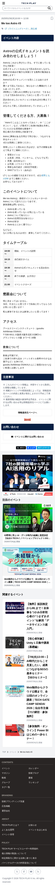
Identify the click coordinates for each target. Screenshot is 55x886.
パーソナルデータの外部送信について (19, 863)
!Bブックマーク (44, 448)
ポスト (21, 448)
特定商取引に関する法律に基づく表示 (19, 858)
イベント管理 (8, 834)
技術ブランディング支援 (13, 801)
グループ (6, 782)
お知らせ (32, 825)
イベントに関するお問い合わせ (27, 437)
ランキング (33, 782)
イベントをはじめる (37, 830)
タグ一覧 (6, 787)
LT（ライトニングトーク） (17, 28)
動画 (4, 778)
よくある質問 (8, 830)
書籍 (30, 778)
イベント (12, 752)
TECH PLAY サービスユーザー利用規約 (20, 849)
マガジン (6, 773)
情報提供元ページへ (27, 412)
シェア (31, 448)
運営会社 (6, 811)
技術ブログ (33, 773)
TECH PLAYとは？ (10, 825)
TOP (4, 752)
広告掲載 (6, 806)
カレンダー (33, 768)
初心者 (34, 28)
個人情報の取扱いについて (14, 853)
